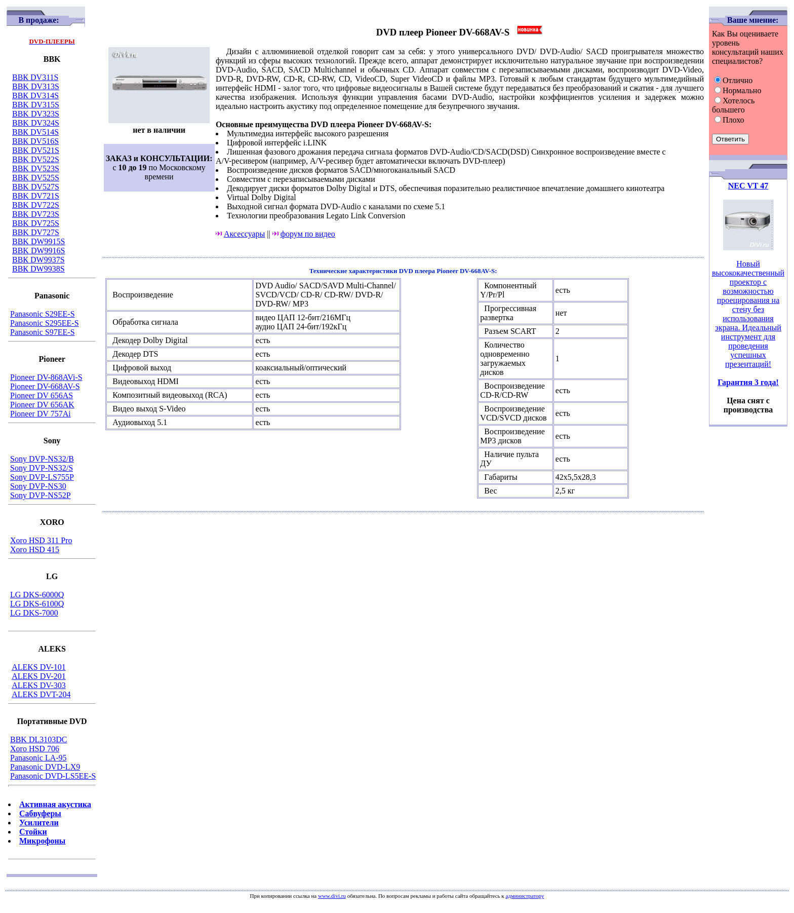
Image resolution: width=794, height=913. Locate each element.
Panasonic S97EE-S (42, 332)
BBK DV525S (35, 177)
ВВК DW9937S (38, 259)
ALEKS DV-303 (39, 685)
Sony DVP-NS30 (38, 486)
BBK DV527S (35, 186)
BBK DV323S (35, 113)
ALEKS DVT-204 (41, 694)
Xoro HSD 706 (34, 748)
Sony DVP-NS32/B (42, 458)
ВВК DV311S (35, 77)
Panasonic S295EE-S (44, 323)
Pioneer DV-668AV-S (45, 386)
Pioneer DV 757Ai (40, 413)
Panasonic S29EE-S (42, 314)
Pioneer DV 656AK (42, 404)
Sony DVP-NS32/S (41, 468)
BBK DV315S (35, 104)
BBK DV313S (35, 86)
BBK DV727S (35, 232)
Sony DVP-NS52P (40, 495)
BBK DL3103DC (38, 739)
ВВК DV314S (35, 95)
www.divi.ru (332, 896)
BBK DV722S (35, 205)
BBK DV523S (35, 168)
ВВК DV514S (35, 132)
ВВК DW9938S (38, 268)
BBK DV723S (35, 214)
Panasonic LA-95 (38, 757)
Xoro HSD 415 (34, 549)
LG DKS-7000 (34, 612)
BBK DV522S (35, 159)
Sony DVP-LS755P (42, 477)
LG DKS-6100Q (37, 603)
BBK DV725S (35, 223)
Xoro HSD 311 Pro (41, 540)
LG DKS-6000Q (37, 594)
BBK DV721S (35, 196)
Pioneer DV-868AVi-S (46, 377)
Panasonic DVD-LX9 (45, 767)
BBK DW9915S (38, 241)
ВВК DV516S (35, 141)
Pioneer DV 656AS (41, 395)
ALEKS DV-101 (39, 667)
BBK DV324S (35, 123)
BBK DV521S (35, 150)
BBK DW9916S (38, 250)
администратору (524, 896)
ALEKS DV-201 (39, 676)
